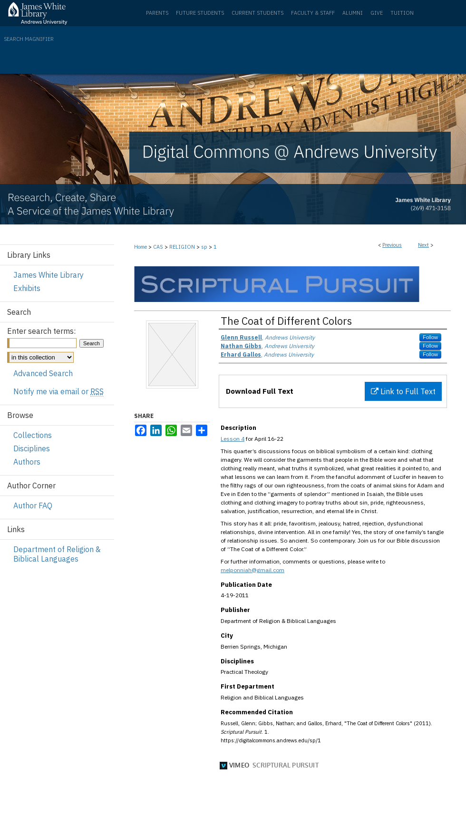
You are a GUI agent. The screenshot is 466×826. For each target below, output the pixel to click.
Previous (392, 245)
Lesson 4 (232, 438)
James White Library (48, 275)
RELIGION (182, 246)
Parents (157, 13)
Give (376, 13)
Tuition (402, 13)
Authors (26, 461)
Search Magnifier (29, 39)
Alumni (352, 13)
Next (423, 245)
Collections (32, 435)
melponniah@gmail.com (252, 569)
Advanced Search (43, 373)
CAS (158, 246)
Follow (430, 337)
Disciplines (31, 448)
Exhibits (26, 288)
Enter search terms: (41, 331)
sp (204, 246)
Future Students (200, 13)
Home (140, 246)
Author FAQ (32, 505)
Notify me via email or (58, 391)
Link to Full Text (403, 391)
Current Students (257, 13)
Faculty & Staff (313, 13)
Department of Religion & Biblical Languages (57, 554)
